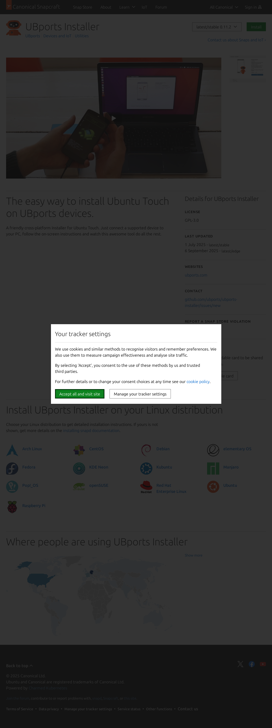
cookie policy (198, 381)
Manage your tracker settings (140, 394)
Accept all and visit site (79, 394)
